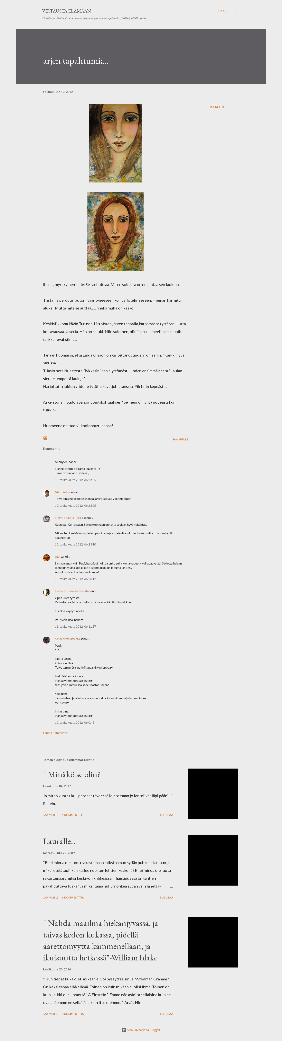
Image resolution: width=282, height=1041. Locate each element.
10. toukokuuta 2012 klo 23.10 (75, 544)
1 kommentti (72, 815)
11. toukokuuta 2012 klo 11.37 (75, 626)
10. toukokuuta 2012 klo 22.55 (75, 480)
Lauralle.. (59, 841)
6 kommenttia (73, 897)
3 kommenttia (73, 1014)
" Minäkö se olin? (72, 774)
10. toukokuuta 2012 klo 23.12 (75, 579)
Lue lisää (166, 815)
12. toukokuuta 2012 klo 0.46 (74, 722)
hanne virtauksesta (67, 639)
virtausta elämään (66, 11)
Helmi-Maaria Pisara (69, 517)
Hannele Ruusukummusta (72, 591)
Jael (57, 556)
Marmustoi (62, 492)
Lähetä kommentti (55, 732)
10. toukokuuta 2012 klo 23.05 (75, 505)
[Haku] (222, 11)
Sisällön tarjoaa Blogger (141, 1030)
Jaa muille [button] (217, 107)
